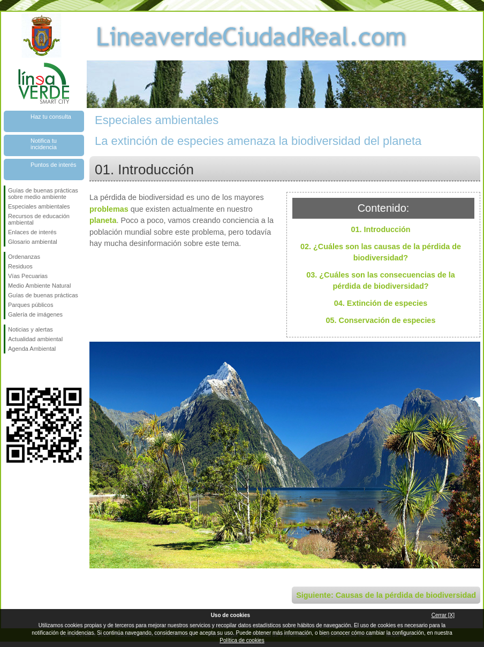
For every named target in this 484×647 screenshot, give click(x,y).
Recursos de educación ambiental (39, 219)
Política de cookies (242, 640)
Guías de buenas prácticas (43, 295)
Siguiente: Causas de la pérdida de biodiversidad (386, 595)
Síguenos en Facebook (10, 370)
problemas (108, 209)
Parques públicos (30, 305)
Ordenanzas (24, 256)
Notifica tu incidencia (44, 143)
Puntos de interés (54, 164)
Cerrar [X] (443, 615)
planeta (102, 220)
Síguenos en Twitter (27, 370)
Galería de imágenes (35, 314)
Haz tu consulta (51, 116)
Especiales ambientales (39, 206)
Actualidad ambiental (35, 339)
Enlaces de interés (32, 232)
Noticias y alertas (30, 329)
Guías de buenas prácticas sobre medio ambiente (43, 193)
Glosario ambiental (32, 241)
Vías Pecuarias (28, 276)
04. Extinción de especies (380, 303)
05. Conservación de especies (381, 320)
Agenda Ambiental (32, 348)
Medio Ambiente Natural (39, 285)
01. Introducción (380, 229)
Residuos (20, 266)
